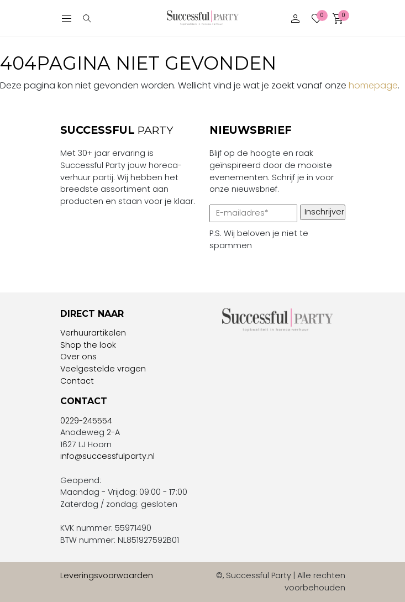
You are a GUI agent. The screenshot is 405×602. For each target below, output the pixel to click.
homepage (373, 85)
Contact (77, 380)
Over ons (78, 356)
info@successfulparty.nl (107, 456)
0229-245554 (86, 420)
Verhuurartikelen (93, 332)
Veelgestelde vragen (103, 368)
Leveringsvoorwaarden (106, 575)
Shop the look (88, 344)
